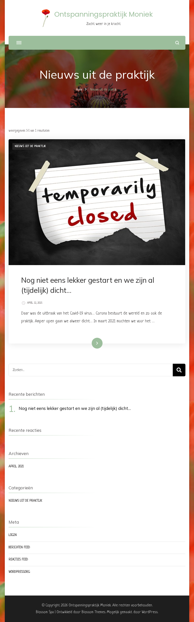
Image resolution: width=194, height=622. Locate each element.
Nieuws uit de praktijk (30, 146)
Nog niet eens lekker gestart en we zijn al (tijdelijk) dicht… (75, 408)
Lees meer (90, 343)
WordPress (150, 612)
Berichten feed (19, 547)
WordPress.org (19, 572)
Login (13, 535)
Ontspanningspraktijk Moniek (103, 14)
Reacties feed (18, 559)
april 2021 (16, 466)
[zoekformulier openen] (177, 42)
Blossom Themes (93, 612)
